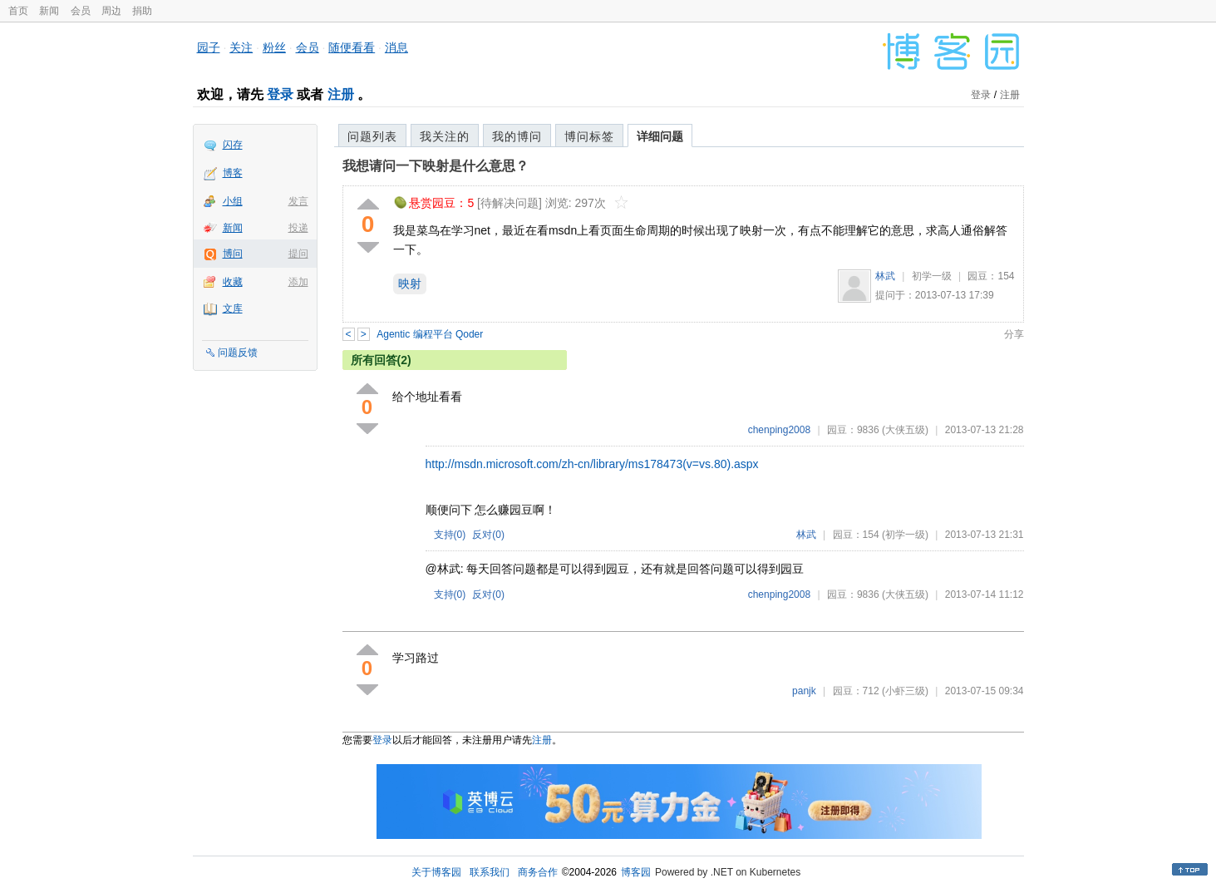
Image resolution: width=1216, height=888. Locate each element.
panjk (804, 691)
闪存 (233, 144)
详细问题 (660, 136)
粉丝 (274, 47)
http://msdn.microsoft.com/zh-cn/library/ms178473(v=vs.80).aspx (592, 464)
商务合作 (538, 872)
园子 (208, 47)
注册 (340, 94)
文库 (233, 308)
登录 (280, 94)
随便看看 (351, 47)
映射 (409, 283)
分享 (1014, 334)
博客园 (636, 872)
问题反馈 (238, 352)
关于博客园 (436, 872)
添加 (298, 282)
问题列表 (372, 136)
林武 (885, 276)
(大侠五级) (905, 430)
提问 (298, 253)
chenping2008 (779, 430)
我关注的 (445, 136)
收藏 (233, 282)
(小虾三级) (905, 691)
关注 (241, 47)
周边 (111, 11)
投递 (298, 228)
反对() (488, 534)
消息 (396, 47)
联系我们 (490, 872)
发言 (298, 201)
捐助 (142, 11)
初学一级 (932, 276)
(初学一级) (905, 534)
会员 (81, 11)
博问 (233, 253)
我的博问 (517, 136)
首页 (18, 11)
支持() (450, 534)
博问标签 (589, 136)
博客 (233, 173)
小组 (233, 201)
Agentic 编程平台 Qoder (430, 334)
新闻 (49, 11)
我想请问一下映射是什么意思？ (435, 166)
